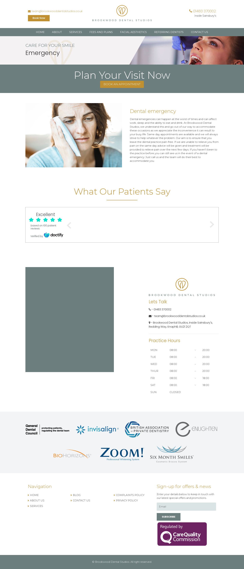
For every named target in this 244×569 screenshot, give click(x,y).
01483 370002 (202, 11)
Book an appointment (122, 84)
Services (75, 32)
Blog (76, 495)
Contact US (199, 32)
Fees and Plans (101, 32)
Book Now (39, 18)
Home (40, 32)
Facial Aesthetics (133, 32)
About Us (37, 500)
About (57, 32)
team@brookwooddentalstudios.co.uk (55, 11)
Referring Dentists (169, 32)
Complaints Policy (130, 495)
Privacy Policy (127, 500)
